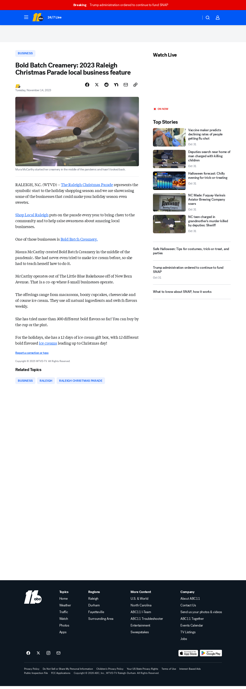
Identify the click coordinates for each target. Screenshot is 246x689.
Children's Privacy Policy (109, 672)
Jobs (183, 642)
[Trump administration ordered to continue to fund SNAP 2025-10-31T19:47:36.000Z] (191, 276)
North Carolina (141, 608)
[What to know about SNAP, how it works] (191, 295)
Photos (64, 628)
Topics (64, 595)
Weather (65, 608)
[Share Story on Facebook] (87, 87)
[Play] (191, 84)
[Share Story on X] (96, 87)
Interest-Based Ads (190, 672)
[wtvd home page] (33, 600)
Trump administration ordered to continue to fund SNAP (122, 5)
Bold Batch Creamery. (79, 241)
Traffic (63, 615)
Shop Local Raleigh (31, 217)
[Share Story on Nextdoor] (116, 87)
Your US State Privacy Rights (142, 672)
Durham (94, 608)
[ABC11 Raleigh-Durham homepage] (37, 17)
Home (63, 601)
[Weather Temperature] (195, 17)
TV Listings (187, 635)
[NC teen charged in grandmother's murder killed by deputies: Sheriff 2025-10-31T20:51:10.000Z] (191, 226)
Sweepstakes (140, 635)
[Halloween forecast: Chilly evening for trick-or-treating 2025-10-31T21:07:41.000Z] (191, 182)
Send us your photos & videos (201, 615)
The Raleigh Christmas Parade (87, 186)
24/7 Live (55, 17)
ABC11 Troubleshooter (147, 621)
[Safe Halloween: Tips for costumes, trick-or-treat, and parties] (191, 253)
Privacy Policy (31, 672)
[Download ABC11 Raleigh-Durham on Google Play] (211, 656)
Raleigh (93, 601)
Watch (63, 621)
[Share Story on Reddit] (106, 87)
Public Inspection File (36, 676)
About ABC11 (190, 601)
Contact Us (188, 608)
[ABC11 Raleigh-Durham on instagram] (48, 656)
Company (187, 595)
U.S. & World (139, 601)
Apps (62, 635)
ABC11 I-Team (141, 615)
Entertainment (140, 628)
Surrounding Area (100, 621)
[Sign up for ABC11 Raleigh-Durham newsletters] (58, 656)
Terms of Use (169, 672)
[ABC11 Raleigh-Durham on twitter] (38, 656)
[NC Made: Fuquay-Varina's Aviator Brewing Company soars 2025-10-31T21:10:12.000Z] (191, 204)
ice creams (48, 345)
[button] (26, 17)
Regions (94, 595)
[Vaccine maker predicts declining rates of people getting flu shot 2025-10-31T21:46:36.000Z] (191, 139)
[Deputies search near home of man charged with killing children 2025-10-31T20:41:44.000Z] (191, 161)
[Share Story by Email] (125, 87)
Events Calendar (191, 628)
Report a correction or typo (31, 355)
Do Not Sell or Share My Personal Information (68, 672)
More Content (141, 595)
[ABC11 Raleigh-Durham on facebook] (28, 656)
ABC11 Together (192, 621)
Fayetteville (96, 615)
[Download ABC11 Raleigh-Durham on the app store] (188, 656)
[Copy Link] (135, 87)
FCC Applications (60, 676)
